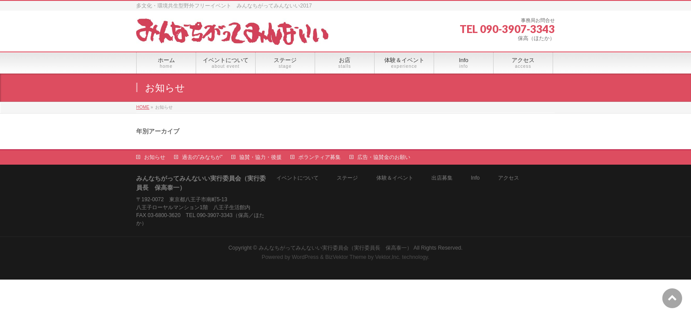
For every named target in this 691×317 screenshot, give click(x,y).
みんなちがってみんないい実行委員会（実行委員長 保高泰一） (335, 248)
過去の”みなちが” (202, 157)
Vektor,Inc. (388, 257)
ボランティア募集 (319, 157)
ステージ (347, 178)
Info (475, 178)
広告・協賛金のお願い (383, 157)
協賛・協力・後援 (260, 157)
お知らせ (154, 157)
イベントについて (297, 178)
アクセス (508, 178)
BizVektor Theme (346, 257)
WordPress (305, 257)
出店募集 (442, 178)
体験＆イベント (394, 178)
